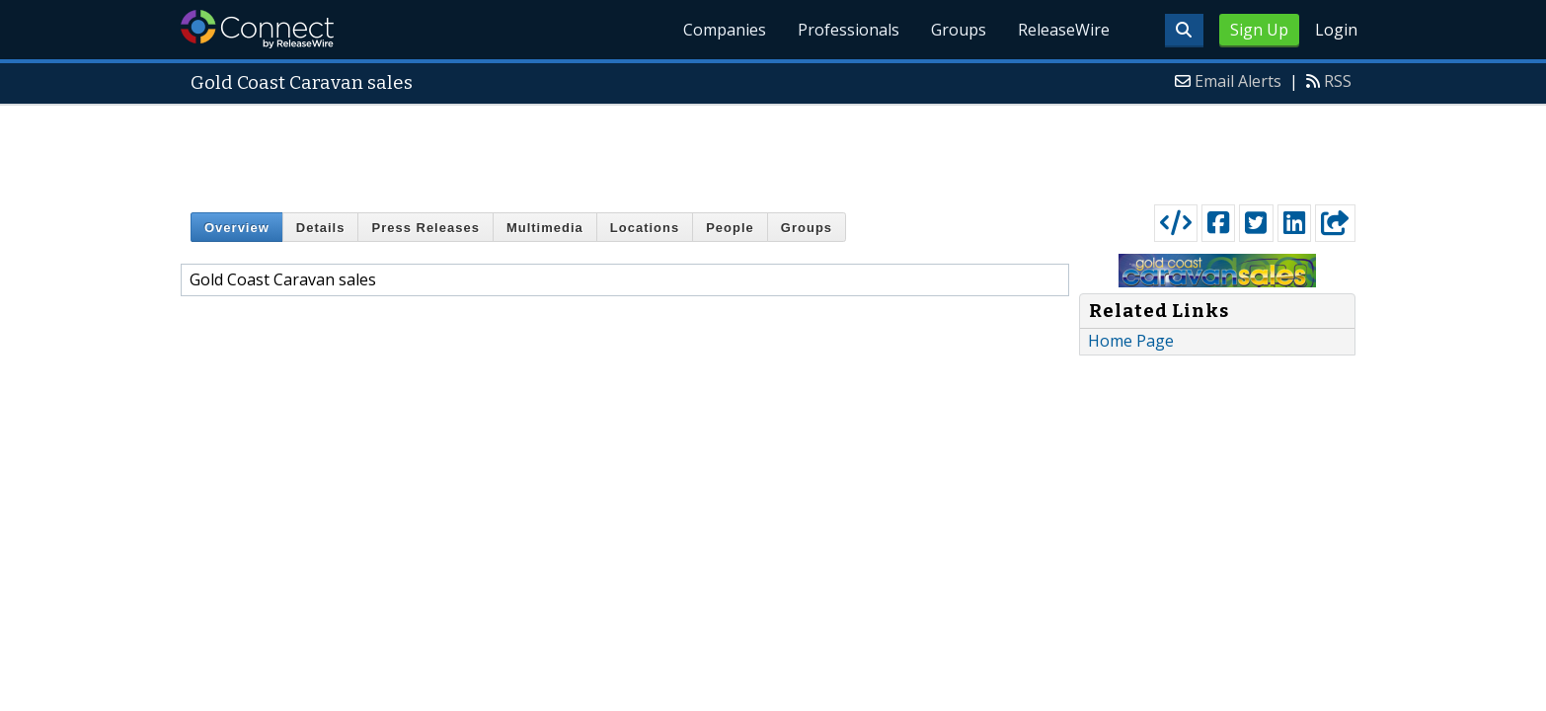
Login (1336, 29)
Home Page (1131, 341)
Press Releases (425, 227)
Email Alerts (1238, 81)
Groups (958, 29)
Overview (237, 227)
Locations (644, 227)
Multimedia (544, 227)
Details (321, 227)
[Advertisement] (773, 150)
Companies (724, 29)
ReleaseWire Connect (257, 29)
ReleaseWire (1064, 29)
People (730, 227)
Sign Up (1259, 29)
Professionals (848, 29)
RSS (1338, 81)
